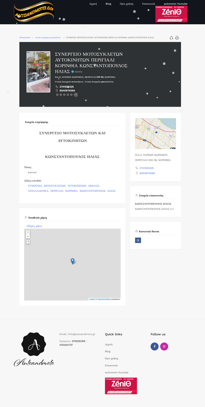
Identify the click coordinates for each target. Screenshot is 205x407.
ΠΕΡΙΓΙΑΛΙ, (57, 190)
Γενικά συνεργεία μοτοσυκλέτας (47, 37)
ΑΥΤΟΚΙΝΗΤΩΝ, (78, 185)
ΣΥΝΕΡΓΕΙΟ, (35, 185)
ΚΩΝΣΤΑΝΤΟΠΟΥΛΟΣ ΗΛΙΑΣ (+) (154, 208)
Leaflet (91, 299)
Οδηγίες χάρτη (34, 226)
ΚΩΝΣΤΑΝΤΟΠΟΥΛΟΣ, (93, 190)
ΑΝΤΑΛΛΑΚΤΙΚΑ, (39, 190)
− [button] (28, 236)
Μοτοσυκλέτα (25, 37)
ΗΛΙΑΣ (111, 190)
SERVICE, (94, 185)
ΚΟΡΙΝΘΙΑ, (72, 190)
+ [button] (28, 232)
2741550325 (67, 86)
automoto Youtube (175, 3)
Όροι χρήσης (126, 3)
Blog (108, 3)
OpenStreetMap (104, 299)
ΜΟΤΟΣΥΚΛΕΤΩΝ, (55, 185)
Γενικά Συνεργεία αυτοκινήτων (69, 81)
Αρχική (93, 3)
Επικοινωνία (148, 3)
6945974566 (67, 90)
